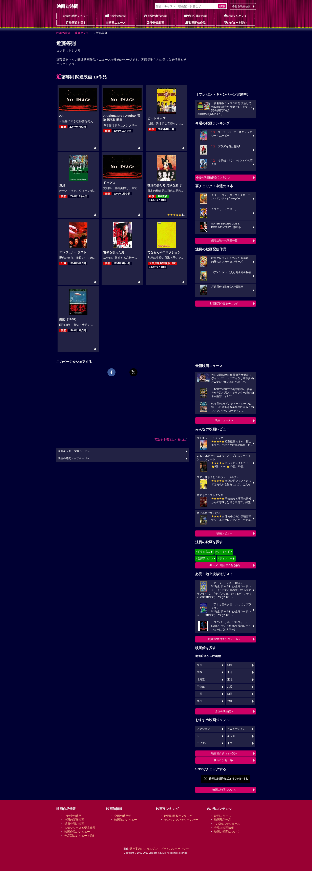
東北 (229, 679)
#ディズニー (225, 558)
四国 (229, 693)
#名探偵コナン (204, 558)
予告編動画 (155, 22)
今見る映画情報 (224, 827)
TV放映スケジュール (227, 823)
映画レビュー (224, 533)
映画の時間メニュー (75, 16)
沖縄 (229, 701)
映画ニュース (115, 22)
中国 (199, 693)
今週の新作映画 (155, 16)
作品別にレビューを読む (80, 835)
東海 (229, 672)
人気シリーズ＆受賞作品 (80, 827)
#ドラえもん (203, 551)
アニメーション (236, 728)
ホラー (231, 743)
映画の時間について (224, 789)
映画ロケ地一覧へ (224, 760)
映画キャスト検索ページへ (73, 451)
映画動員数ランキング (178, 815)
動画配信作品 (195, 22)
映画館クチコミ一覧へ (224, 753)
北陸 (229, 686)
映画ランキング (235, 16)
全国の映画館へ (224, 711)
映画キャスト (83, 33)
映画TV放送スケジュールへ (224, 639)
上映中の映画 (115, 16)
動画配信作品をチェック (224, 303)
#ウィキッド (222, 551)
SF (198, 736)
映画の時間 (63, 33)
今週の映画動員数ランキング (213, 177)
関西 (199, 672)
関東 (229, 665)
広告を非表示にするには (170, 439)
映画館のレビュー (125, 819)
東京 (199, 665)
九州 (199, 701)
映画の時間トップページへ (73, 458)
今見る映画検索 (241, 6)
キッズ (231, 736)
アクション (203, 728)
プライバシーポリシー (175, 848)
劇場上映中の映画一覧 (224, 240)
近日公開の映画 (195, 16)
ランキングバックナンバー (181, 819)
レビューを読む (235, 22)
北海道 (201, 679)
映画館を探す (76, 22)
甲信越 (201, 686)
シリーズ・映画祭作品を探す (224, 565)
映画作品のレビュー (77, 831)
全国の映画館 (122, 815)
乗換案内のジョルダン (143, 848)
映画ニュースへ (224, 420)
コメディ (202, 743)
